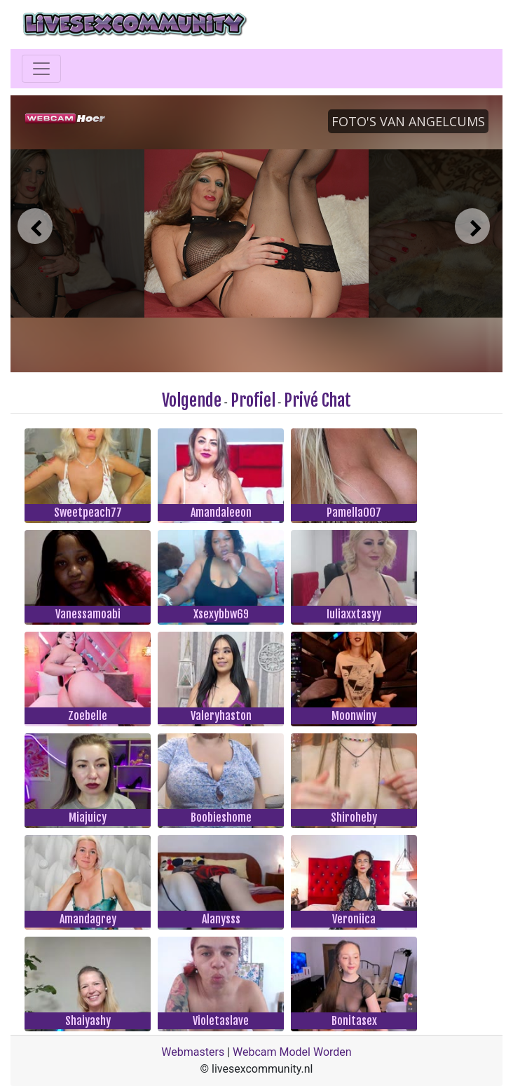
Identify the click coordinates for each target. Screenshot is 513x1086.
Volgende (191, 400)
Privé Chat (317, 400)
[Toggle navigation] (41, 69)
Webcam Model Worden (292, 1052)
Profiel (253, 400)
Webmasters (192, 1052)
